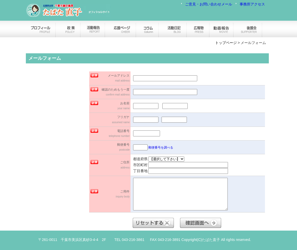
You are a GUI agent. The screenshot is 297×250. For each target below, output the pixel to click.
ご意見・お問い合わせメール (208, 4)
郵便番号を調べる (160, 147)
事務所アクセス (252, 4)
